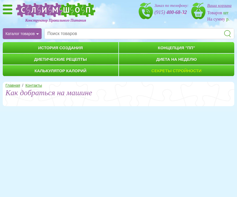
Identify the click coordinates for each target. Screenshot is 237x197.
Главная (12, 85)
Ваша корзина (219, 5)
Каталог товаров (20, 33)
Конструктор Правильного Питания (55, 20)
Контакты (33, 85)
